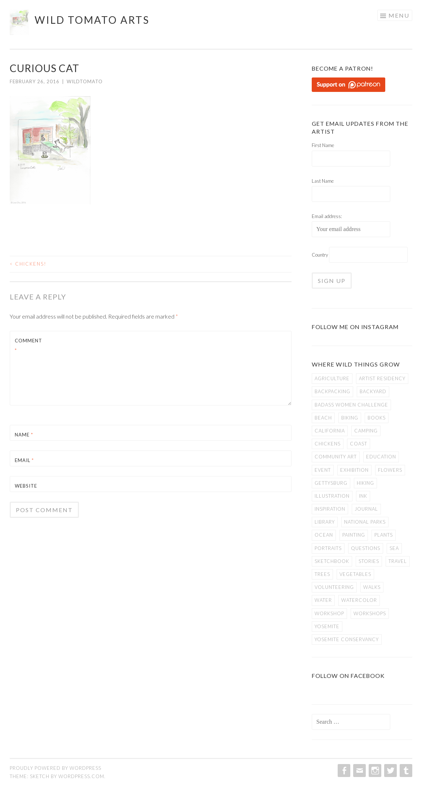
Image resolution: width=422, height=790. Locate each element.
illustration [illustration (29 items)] (332, 496)
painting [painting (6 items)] (353, 535)
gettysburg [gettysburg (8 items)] (331, 483)
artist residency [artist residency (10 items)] (382, 378)
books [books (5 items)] (377, 418)
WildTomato (85, 81)
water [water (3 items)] (323, 600)
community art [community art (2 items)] (336, 457)
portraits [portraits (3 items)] (328, 548)
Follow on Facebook (348, 675)
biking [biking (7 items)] (349, 418)
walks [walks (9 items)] (372, 587)
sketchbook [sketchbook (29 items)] (332, 561)
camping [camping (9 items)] (366, 431)
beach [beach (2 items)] (323, 418)
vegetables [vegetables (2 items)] (355, 574)
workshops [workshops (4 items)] (370, 613)
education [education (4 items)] (381, 457)
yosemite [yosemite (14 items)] (327, 626)
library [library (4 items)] (325, 522)
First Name (323, 145)
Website (26, 486)
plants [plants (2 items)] (383, 535)
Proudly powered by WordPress (55, 768)
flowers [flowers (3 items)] (390, 470)
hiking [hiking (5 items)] (365, 483)
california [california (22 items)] (330, 431)
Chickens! (28, 264)
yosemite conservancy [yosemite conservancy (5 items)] (347, 639)
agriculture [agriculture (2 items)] (332, 378)
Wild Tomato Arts (92, 20)
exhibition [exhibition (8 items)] (354, 470)
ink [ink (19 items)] (363, 496)
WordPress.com (81, 776)
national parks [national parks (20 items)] (365, 522)
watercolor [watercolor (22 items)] (359, 600)
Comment (28, 345)
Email (24, 460)
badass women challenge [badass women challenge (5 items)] (351, 405)
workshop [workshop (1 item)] (329, 613)
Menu (398, 15)
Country (320, 255)
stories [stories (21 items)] (369, 561)
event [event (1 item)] (323, 470)
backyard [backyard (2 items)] (373, 391)
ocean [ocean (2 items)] (324, 535)
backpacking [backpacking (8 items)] (332, 391)
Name (24, 435)
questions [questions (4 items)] (365, 548)
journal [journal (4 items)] (366, 509)
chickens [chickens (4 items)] (328, 444)
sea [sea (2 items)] (394, 548)
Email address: (327, 216)
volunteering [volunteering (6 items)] (334, 587)
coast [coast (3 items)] (358, 444)
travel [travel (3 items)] (397, 561)
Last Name (323, 181)
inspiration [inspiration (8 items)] (330, 509)
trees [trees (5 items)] (322, 574)
